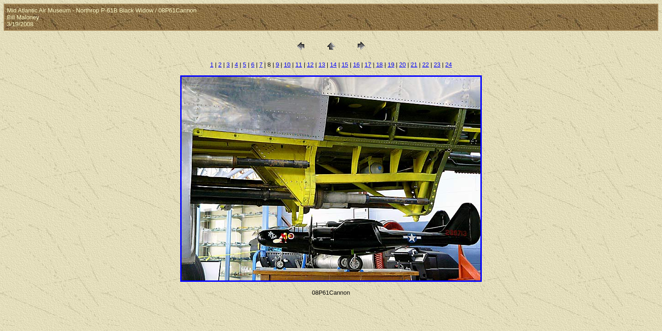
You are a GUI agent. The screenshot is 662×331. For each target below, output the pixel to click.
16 (356, 64)
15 (345, 64)
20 (402, 64)
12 (310, 64)
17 (368, 64)
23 (437, 64)
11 (299, 64)
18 (379, 64)
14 (333, 64)
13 (322, 64)
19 (391, 64)
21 (414, 64)
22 (425, 64)
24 (448, 64)
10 (287, 64)
